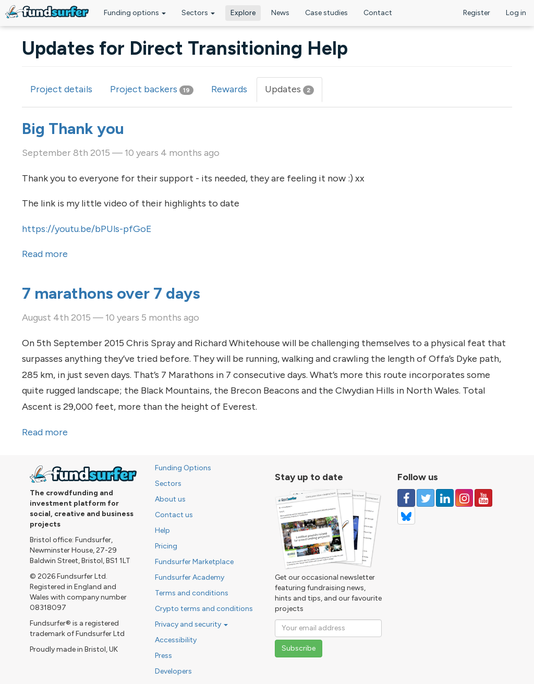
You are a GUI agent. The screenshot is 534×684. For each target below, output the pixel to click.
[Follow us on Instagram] (464, 498)
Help (162, 530)
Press (163, 655)
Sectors (198, 12)
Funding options (135, 12)
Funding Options (183, 467)
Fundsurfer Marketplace (194, 561)
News (280, 12)
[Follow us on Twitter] (425, 498)
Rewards (229, 89)
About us (170, 499)
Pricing (166, 546)
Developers (173, 671)
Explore (243, 12)
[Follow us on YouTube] (483, 498)
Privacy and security (191, 624)
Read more (45, 254)
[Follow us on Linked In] (445, 498)
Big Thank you (73, 128)
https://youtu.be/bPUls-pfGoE (87, 229)
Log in (516, 12)
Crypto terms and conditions (204, 608)
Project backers (151, 89)
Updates (293, 92)
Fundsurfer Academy (189, 577)
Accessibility (176, 640)
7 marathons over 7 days (111, 293)
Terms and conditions (191, 593)
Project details (61, 89)
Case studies (326, 12)
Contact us (174, 514)
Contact (377, 12)
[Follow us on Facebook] (406, 498)
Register (476, 12)
